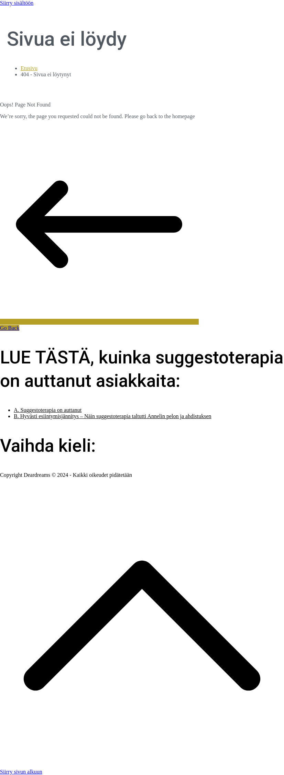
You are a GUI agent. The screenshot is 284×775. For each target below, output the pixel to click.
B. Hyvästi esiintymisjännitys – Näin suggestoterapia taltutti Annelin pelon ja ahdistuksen (112, 416)
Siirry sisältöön (16, 3)
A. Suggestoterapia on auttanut (47, 410)
